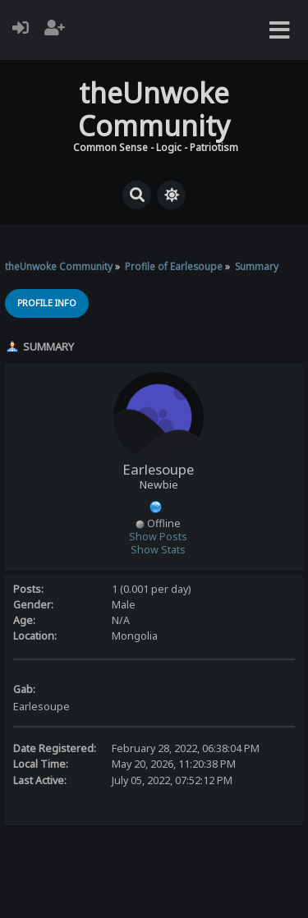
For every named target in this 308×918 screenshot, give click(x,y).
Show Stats (158, 550)
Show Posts (158, 537)
